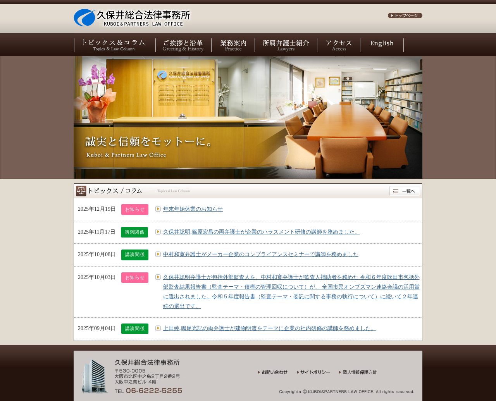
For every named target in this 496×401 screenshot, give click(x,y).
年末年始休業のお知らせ (193, 209)
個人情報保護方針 (363, 375)
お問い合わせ (277, 375)
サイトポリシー (318, 375)
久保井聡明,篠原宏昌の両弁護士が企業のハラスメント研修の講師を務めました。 (261, 232)
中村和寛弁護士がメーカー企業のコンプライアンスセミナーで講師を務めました (260, 254)
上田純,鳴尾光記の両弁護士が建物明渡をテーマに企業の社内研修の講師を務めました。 (269, 328)
